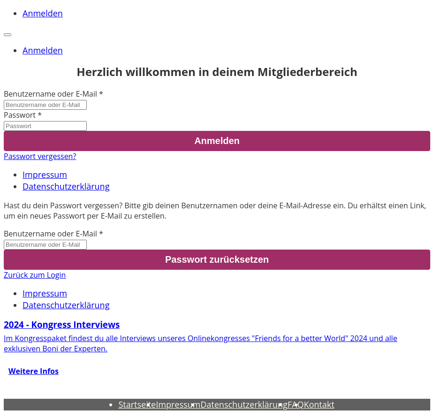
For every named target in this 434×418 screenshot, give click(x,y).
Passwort (20, 115)
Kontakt (319, 404)
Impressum (45, 174)
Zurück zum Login (35, 275)
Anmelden (43, 13)
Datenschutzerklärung (66, 186)
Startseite (137, 404)
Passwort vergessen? (40, 156)
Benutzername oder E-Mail (50, 94)
